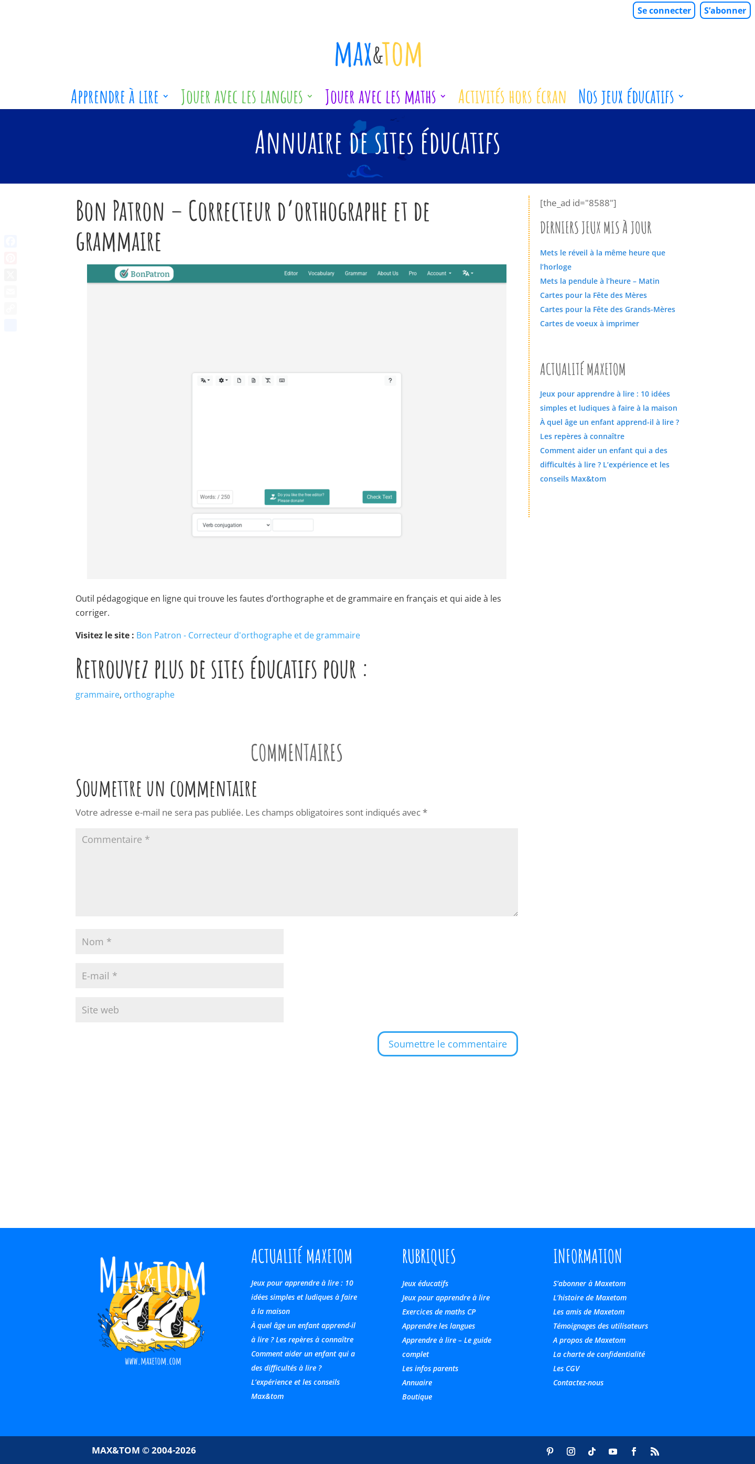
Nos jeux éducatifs (626, 100)
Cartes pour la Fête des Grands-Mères (607, 309)
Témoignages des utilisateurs (600, 1326)
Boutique (417, 1397)
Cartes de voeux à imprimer (589, 323)
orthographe (149, 694)
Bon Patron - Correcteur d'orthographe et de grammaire (248, 635)
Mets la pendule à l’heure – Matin (600, 281)
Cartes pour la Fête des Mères (593, 295)
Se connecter (664, 10)
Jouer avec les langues (242, 100)
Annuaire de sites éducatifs (378, 142)
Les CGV (566, 1368)
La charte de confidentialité (599, 1354)
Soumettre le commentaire (448, 1044)
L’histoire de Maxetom (590, 1297)
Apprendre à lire (115, 100)
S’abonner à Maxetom (589, 1283)
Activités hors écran (512, 100)
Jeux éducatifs (425, 1283)
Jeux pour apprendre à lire (446, 1297)
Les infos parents (430, 1368)
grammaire (98, 694)
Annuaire (417, 1382)
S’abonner (725, 10)
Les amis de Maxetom (588, 1312)
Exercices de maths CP (439, 1312)
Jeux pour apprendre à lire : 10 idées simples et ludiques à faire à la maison (304, 1297)
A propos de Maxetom (589, 1340)
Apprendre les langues (438, 1326)
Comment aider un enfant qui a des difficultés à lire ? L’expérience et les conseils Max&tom (605, 464)
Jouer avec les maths (380, 100)
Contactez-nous (578, 1382)
